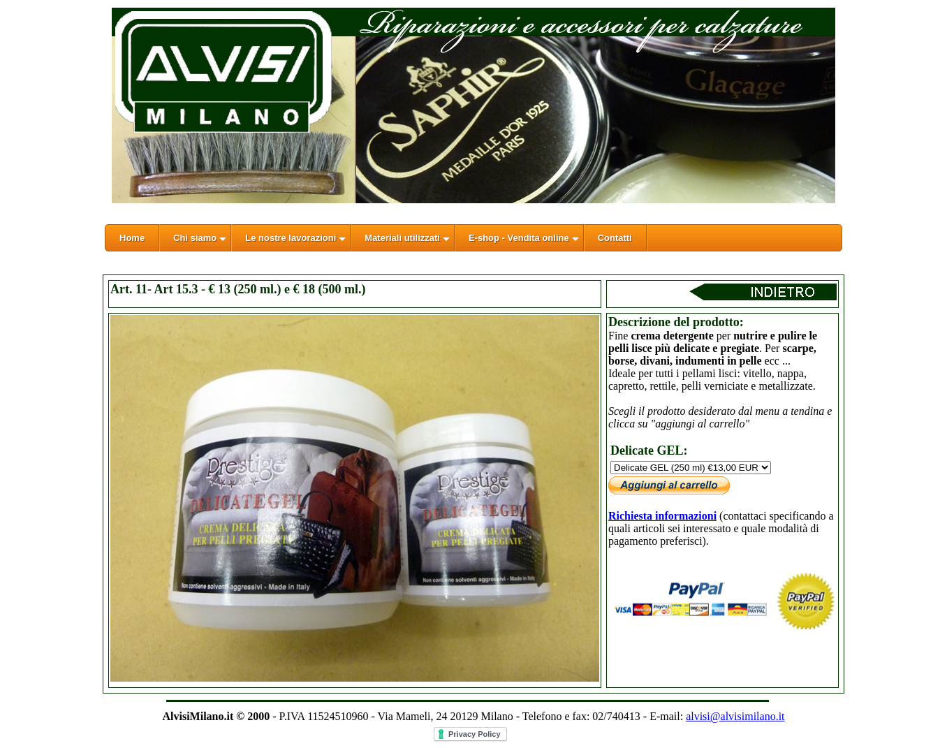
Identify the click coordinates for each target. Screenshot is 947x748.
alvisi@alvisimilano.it (735, 716)
